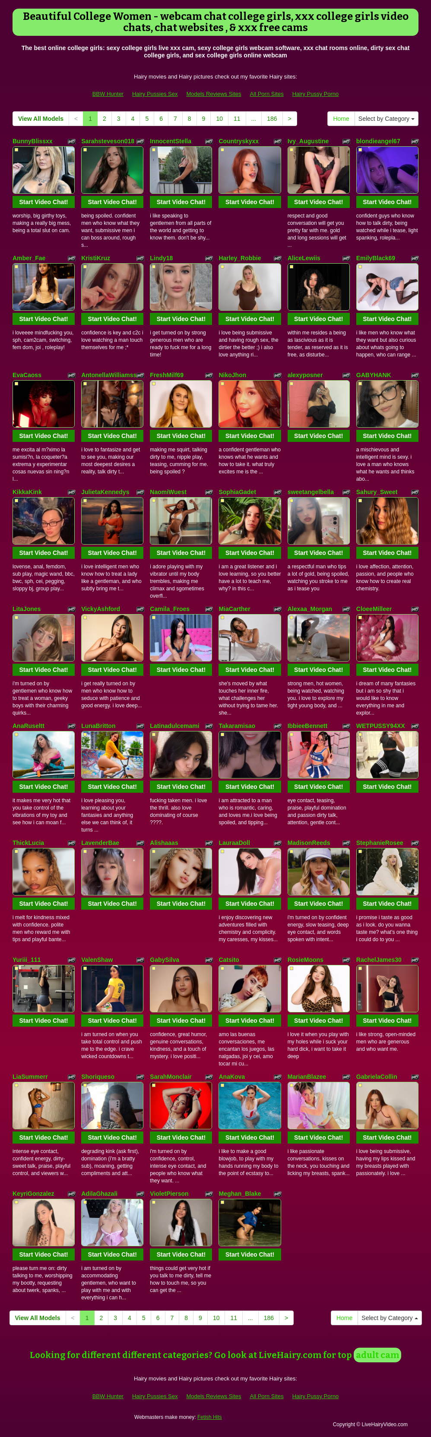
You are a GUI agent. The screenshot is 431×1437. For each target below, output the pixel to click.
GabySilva (164, 959)
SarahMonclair (170, 1076)
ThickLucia (28, 842)
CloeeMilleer (374, 608)
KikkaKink (27, 491)
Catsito (229, 959)
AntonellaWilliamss (108, 375)
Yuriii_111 (27, 959)
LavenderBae (100, 842)
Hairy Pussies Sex (154, 94)
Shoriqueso (97, 1076)
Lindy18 (161, 258)
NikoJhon (232, 375)
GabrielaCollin (376, 1076)
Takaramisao (237, 725)
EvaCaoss (27, 375)
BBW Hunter (108, 94)
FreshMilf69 (167, 375)
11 (237, 118)
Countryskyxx (239, 141)
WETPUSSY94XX (380, 725)
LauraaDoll (234, 842)
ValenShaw (97, 959)
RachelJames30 (379, 959)
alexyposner (305, 375)
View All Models (40, 118)
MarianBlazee (307, 1076)
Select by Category (386, 118)
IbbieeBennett (308, 725)
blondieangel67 (378, 141)
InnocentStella (170, 141)
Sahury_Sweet (377, 491)
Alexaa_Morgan (310, 608)
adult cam (377, 1355)
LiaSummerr (30, 1076)
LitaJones (27, 608)
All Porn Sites (267, 94)
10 (219, 118)
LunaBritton (98, 725)
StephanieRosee (379, 842)
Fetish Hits (209, 1417)
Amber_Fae (29, 258)
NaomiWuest (168, 491)
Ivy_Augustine (308, 141)
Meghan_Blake (240, 1193)
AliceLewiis (304, 258)
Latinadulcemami (174, 725)
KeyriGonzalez (33, 1193)
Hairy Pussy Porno (315, 94)
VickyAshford (100, 608)
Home (341, 118)
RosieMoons (305, 959)
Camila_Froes (170, 608)
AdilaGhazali (99, 1193)
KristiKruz (95, 258)
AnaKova (232, 1076)
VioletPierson (169, 1193)
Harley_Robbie (240, 258)
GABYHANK (373, 375)
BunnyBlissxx (33, 141)
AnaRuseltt (28, 725)
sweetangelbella (311, 491)
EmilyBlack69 (375, 258)
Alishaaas (164, 842)
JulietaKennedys (105, 491)
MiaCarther (234, 608)
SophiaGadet (237, 491)
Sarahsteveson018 (107, 141)
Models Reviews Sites (213, 94)
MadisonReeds (309, 842)
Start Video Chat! (43, 202)
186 (272, 118)
